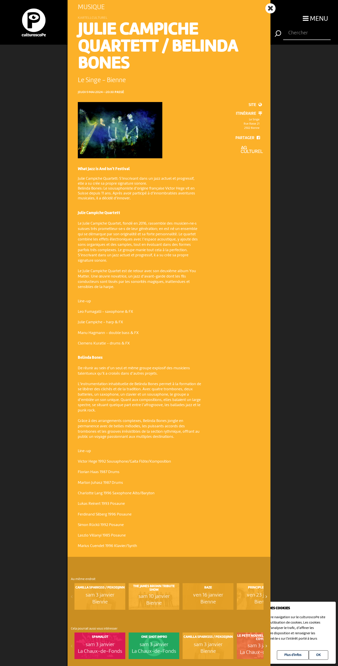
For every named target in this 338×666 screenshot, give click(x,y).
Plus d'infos (292, 655)
